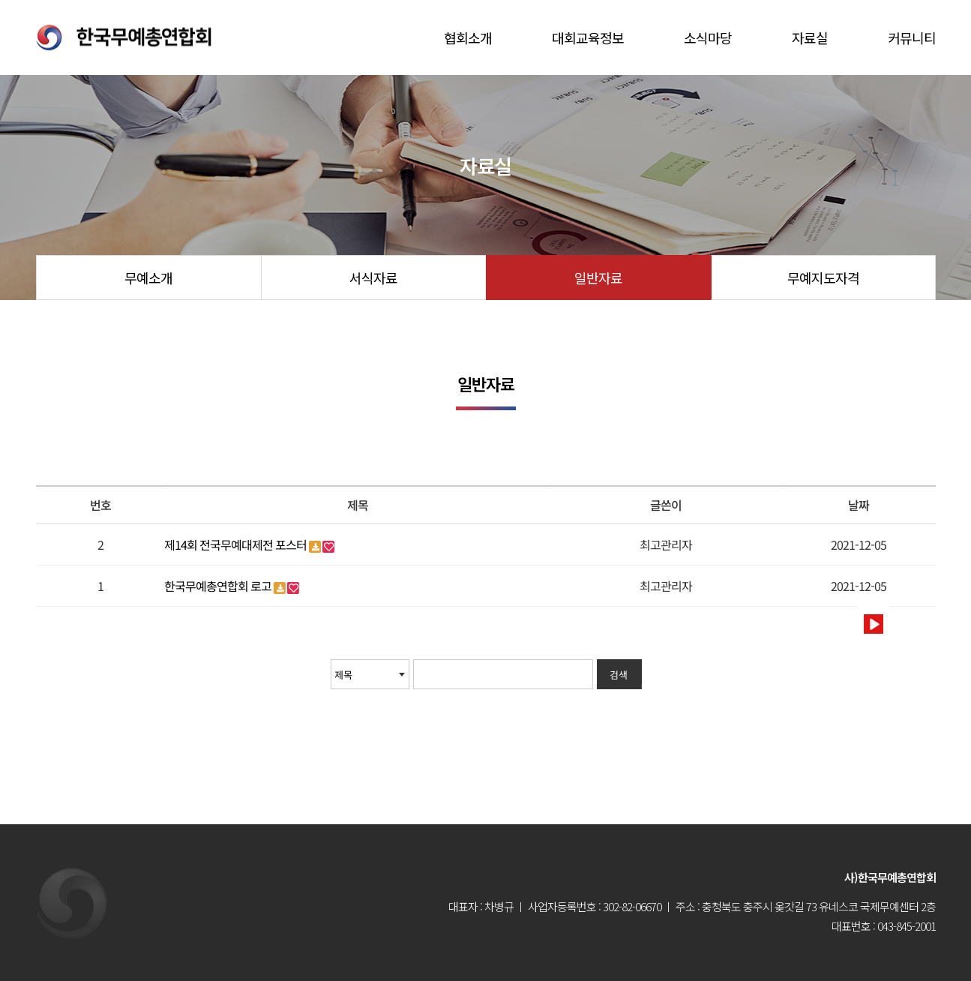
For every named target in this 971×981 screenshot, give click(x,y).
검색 (619, 675)
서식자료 (373, 277)
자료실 (810, 37)
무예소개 (148, 277)
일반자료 (598, 277)
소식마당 (708, 37)
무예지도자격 (823, 277)
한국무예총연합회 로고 (219, 586)
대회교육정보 (588, 37)
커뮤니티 (912, 37)
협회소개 (468, 37)
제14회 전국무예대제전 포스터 (236, 545)
